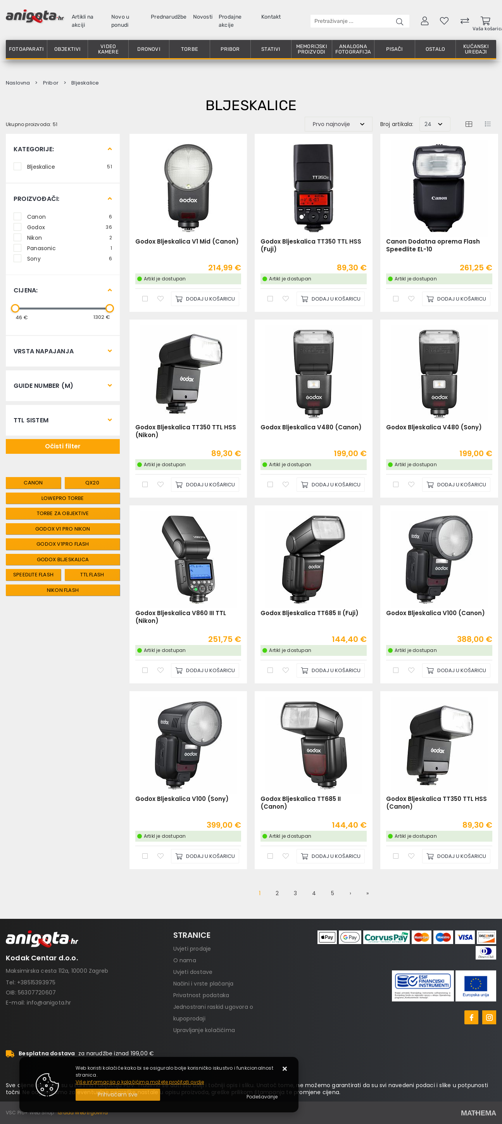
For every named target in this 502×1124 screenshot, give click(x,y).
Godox (69, 226)
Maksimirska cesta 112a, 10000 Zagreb (57, 971)
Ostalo (435, 49)
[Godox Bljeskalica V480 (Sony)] (456, 484)
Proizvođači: (36, 198)
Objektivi (67, 49)
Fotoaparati (26, 49)
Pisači (394, 49)
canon (33, 482)
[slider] (15, 308)
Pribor (230, 49)
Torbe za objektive (63, 513)
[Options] (262, 1096)
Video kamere (108, 49)
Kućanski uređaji (476, 49)
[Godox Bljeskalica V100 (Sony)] (205, 856)
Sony (69, 258)
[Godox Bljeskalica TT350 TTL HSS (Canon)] (456, 856)
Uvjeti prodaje (192, 949)
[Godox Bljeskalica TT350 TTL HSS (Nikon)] (205, 484)
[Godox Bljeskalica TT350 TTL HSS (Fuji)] (331, 299)
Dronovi (148, 49)
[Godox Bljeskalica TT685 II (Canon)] (331, 856)
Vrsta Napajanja (44, 351)
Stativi (270, 49)
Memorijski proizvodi (311, 49)
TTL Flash (92, 574)
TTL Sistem (31, 420)
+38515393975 (36, 982)
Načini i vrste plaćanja (203, 983)
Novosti (202, 17)
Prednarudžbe (168, 17)
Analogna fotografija (353, 49)
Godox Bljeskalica (63, 559)
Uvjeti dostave (193, 972)
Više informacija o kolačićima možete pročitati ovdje (140, 1082)
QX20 (92, 482)
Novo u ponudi (120, 21)
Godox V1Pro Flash (62, 544)
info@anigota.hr (49, 1002)
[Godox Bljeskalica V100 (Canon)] (456, 670)
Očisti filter (63, 446)
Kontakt (271, 17)
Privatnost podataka (201, 995)
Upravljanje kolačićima (204, 1030)
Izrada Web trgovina (83, 1112)
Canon (69, 216)
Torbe (189, 49)
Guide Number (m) (43, 385)
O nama (184, 960)
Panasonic (69, 247)
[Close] (118, 1095)
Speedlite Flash (33, 574)
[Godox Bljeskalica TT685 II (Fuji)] (331, 670)
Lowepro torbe (62, 498)
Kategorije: (34, 149)
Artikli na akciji (82, 21)
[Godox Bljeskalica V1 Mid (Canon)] (205, 299)
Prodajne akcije (230, 21)
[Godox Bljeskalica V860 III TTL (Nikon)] (205, 670)
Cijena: (26, 290)
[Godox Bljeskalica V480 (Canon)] (331, 484)
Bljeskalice (69, 166)
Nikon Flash (63, 590)
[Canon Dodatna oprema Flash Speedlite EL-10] (456, 299)
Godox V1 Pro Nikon (62, 529)
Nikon (69, 237)
